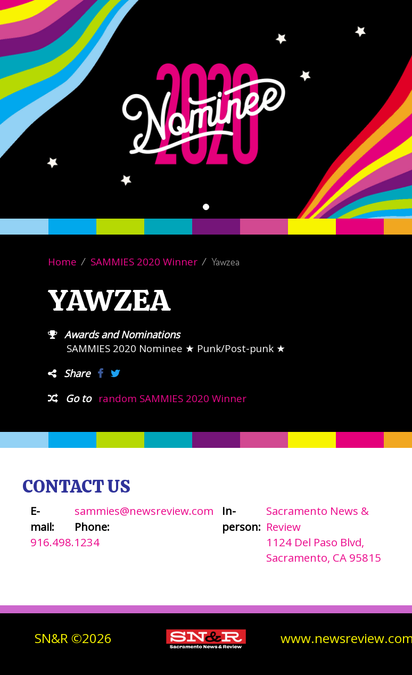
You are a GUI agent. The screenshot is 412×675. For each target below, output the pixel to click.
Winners (273, 42)
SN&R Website (378, 42)
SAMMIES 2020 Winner (143, 261)
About (231, 42)
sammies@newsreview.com (144, 510)
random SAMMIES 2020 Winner (172, 398)
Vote (196, 42)
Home (62, 261)
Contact (321, 42)
